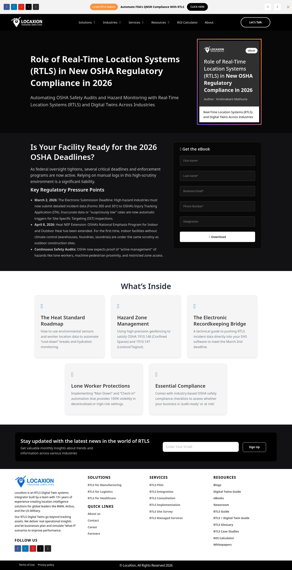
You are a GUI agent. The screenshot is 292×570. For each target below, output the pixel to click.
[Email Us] (277, 7)
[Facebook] (7, 7)
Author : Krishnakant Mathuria (225, 99)
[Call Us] (266, 7)
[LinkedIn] (14, 7)
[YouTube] (21, 7)
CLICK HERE (197, 7)
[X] (29, 7)
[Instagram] (36, 7)
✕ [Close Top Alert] (288, 7)
